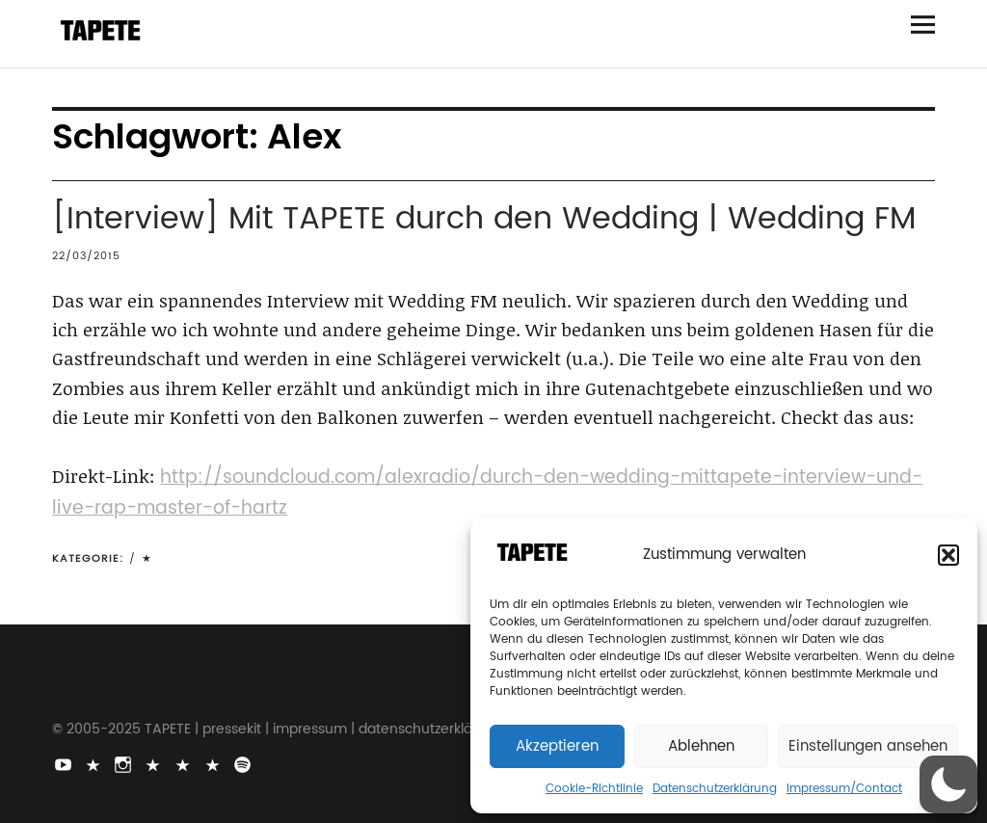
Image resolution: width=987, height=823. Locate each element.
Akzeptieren (557, 746)
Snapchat (184, 763)
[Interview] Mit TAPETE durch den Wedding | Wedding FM (484, 219)
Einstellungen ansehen (867, 746)
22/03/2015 (86, 256)
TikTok (94, 763)
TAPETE (168, 729)
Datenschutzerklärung (715, 789)
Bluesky (154, 763)
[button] (948, 555)
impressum (310, 729)
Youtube (64, 763)
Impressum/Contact (844, 789)
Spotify (243, 763)
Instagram (124, 763)
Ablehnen (701, 746)
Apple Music (214, 763)
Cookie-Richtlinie (594, 789)
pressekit (231, 729)
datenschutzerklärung (431, 729)
